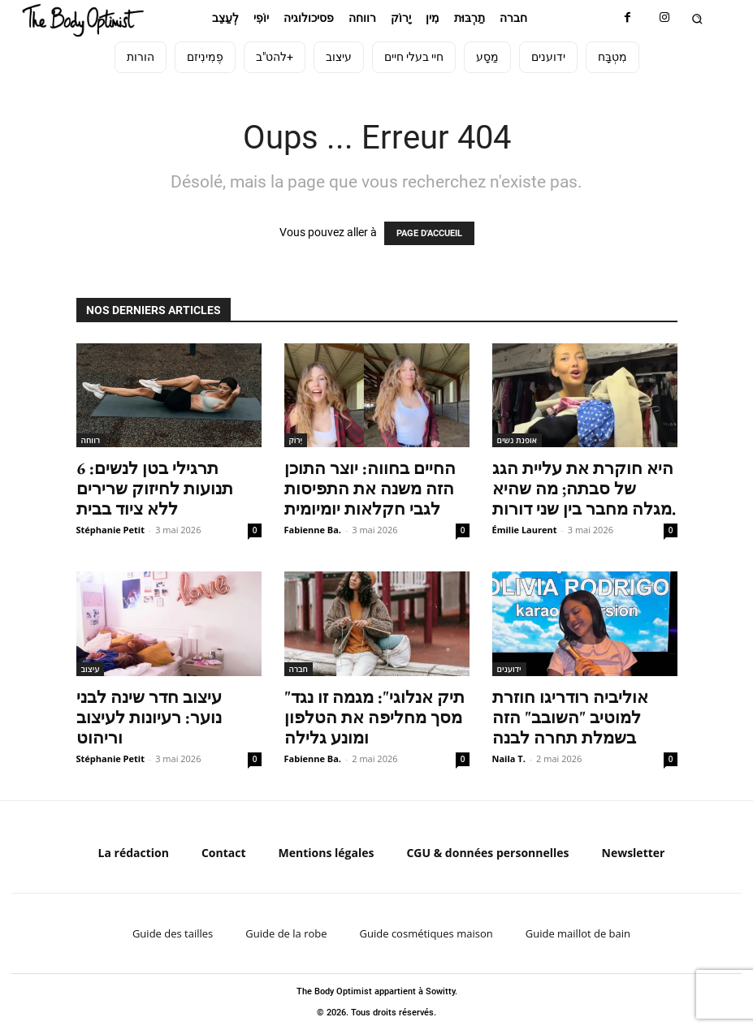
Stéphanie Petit (110, 530)
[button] (696, 18)
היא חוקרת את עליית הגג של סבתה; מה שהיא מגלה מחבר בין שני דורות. (584, 488)
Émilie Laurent (524, 530)
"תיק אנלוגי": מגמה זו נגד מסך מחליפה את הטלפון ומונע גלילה (374, 717)
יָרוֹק (296, 440)
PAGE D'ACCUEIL (429, 233)
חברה (299, 668)
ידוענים (509, 668)
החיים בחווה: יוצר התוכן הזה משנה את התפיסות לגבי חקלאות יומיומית (370, 488)
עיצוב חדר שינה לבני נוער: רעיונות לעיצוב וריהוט (149, 717)
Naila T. (509, 758)
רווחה (91, 440)
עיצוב (90, 668)
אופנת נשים (517, 440)
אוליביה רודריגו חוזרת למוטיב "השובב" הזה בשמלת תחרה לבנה (570, 717)
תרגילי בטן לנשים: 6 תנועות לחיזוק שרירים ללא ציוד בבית (154, 488)
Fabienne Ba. (313, 530)
